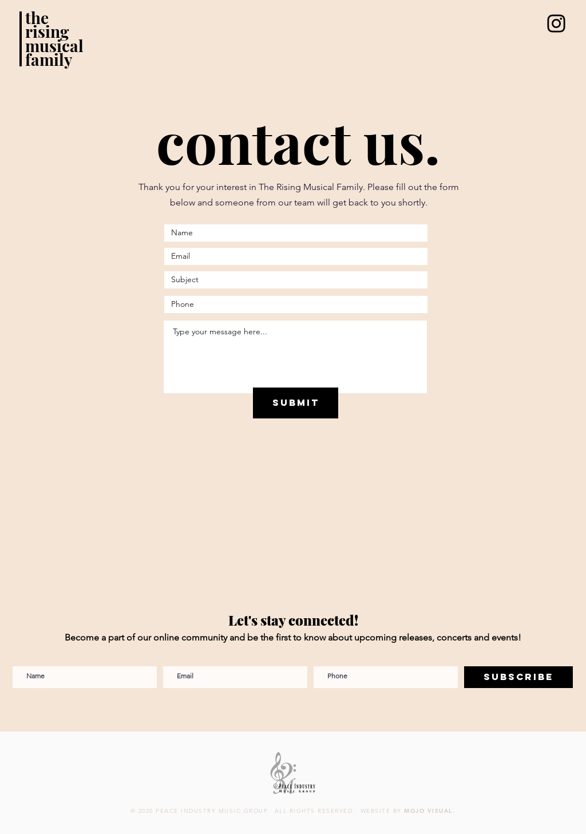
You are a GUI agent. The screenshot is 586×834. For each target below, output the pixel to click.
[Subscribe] (518, 677)
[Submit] (295, 403)
